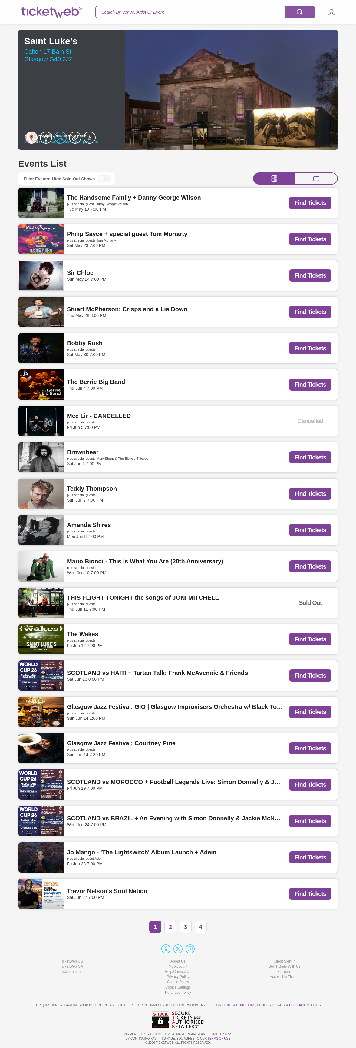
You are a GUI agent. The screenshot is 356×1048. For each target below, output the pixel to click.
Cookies (264, 1005)
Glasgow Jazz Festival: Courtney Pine (121, 743)
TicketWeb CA (71, 966)
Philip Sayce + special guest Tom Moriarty (127, 234)
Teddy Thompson (92, 488)
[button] (329, 12)
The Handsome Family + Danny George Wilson (134, 197)
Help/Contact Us (178, 972)
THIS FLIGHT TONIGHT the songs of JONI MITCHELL (143, 597)
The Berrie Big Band (96, 382)
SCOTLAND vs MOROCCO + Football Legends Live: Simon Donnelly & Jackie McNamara (194, 782)
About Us (177, 961)
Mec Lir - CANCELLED (99, 415)
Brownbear (82, 452)
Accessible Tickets (284, 977)
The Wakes (82, 634)
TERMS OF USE (219, 1038)
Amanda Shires (89, 525)
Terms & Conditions (238, 1005)
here (130, 1005)
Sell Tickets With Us (285, 966)
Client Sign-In (284, 961)
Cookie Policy (178, 982)
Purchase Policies (305, 1005)
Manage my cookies (178, 987)
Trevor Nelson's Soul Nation (107, 891)
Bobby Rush (85, 343)
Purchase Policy (178, 992)
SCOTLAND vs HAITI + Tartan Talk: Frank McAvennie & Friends (157, 673)
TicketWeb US (71, 961)
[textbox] (205, 12)
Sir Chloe (80, 273)
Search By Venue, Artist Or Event (132, 12)
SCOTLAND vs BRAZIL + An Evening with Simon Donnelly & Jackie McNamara (179, 818)
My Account (178, 966)
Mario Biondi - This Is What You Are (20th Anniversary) (145, 561)
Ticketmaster (71, 972)
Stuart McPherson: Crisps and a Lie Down (127, 309)
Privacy (278, 1005)
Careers (284, 972)
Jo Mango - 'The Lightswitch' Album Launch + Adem (141, 852)
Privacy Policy (178, 977)
